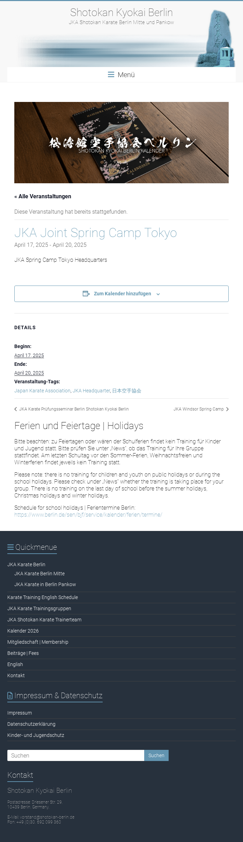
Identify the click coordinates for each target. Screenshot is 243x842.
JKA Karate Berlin (26, 564)
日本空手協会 (126, 390)
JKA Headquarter (91, 390)
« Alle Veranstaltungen (42, 196)
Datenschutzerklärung (31, 724)
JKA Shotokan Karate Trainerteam (44, 619)
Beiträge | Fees (23, 653)
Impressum (19, 713)
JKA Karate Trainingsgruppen (39, 608)
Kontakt (16, 675)
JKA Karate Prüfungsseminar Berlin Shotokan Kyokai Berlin (73, 409)
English (15, 664)
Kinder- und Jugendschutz (35, 735)
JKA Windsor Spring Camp (199, 409)
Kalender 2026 (23, 631)
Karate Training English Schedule (42, 597)
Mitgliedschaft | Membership (37, 642)
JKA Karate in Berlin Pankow (45, 584)
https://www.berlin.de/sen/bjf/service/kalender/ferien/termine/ (88, 514)
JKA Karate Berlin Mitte (39, 573)
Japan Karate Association (42, 390)
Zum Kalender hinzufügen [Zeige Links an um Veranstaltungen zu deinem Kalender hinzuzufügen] (122, 293)
